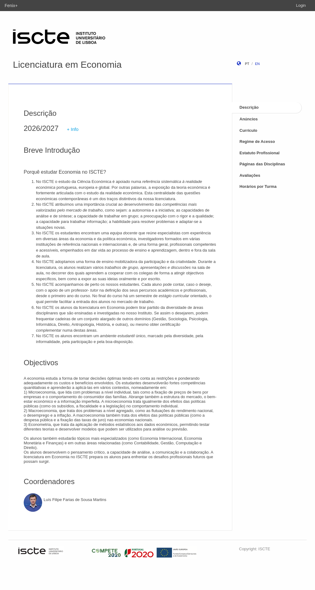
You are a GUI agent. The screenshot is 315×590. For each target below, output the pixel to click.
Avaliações (250, 175)
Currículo (248, 130)
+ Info (72, 129)
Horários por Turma (258, 186)
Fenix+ (11, 5)
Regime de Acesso (257, 141)
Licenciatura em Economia (67, 64)
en (257, 64)
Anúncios (249, 119)
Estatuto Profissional (260, 153)
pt (247, 64)
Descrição (249, 107)
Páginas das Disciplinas (262, 164)
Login (301, 5)
